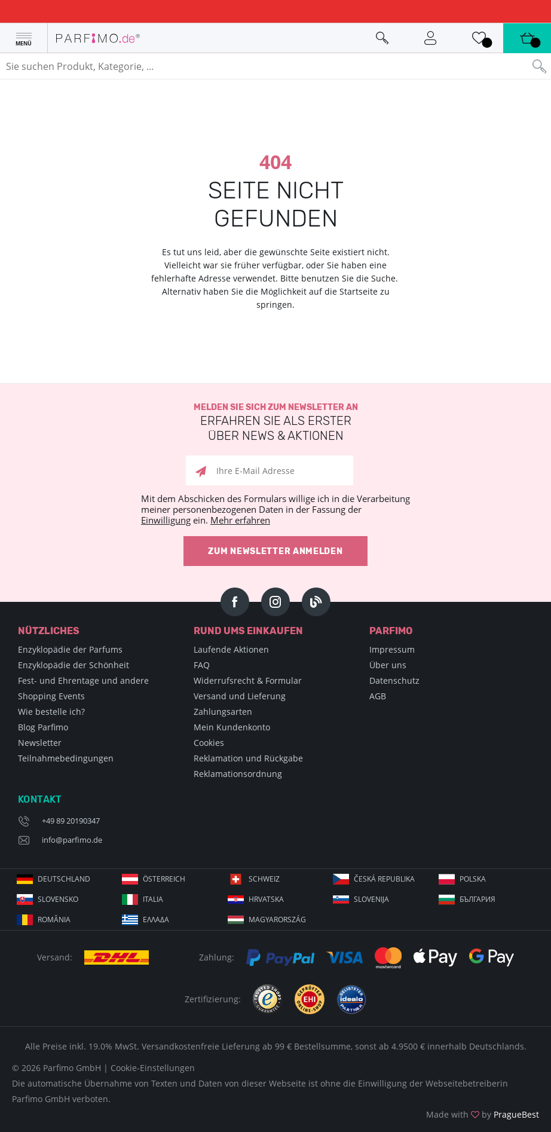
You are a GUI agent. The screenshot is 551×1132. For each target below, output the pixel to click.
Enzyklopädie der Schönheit (73, 665)
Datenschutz (394, 680)
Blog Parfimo (43, 727)
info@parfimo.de (72, 839)
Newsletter (40, 742)
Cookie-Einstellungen (153, 1067)
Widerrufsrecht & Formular (248, 680)
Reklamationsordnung (238, 773)
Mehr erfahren (240, 520)
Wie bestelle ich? (51, 711)
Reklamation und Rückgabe (248, 758)
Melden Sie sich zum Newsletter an (275, 422)
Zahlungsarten (223, 711)
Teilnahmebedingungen (66, 758)
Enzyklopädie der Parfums (70, 649)
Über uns (387, 665)
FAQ (202, 665)
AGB (377, 696)
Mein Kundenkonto (232, 727)
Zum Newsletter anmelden (275, 551)
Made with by (482, 1114)
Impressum (392, 649)
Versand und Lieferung (240, 696)
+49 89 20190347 (71, 820)
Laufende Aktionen (231, 649)
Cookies (209, 742)
